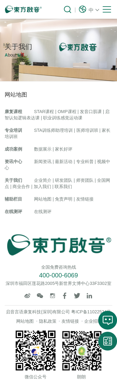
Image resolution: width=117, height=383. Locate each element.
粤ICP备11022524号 (91, 311)
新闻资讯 (42, 161)
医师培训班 (87, 130)
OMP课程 (67, 111)
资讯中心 (13, 161)
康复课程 (13, 111)
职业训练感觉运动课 (62, 117)
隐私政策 (47, 321)
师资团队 (85, 180)
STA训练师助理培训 (53, 130)
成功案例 (13, 149)
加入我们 (42, 186)
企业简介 (42, 180)
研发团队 (63, 180)
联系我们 (63, 186)
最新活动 (63, 161)
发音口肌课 (91, 111)
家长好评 (63, 149)
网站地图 (42, 198)
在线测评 (13, 211)
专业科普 (85, 161)
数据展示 (42, 149)
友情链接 (85, 198)
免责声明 (63, 198)
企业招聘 (93, 321)
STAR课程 (44, 111)
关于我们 (13, 180)
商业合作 (21, 186)
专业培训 (13, 130)
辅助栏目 (13, 198)
